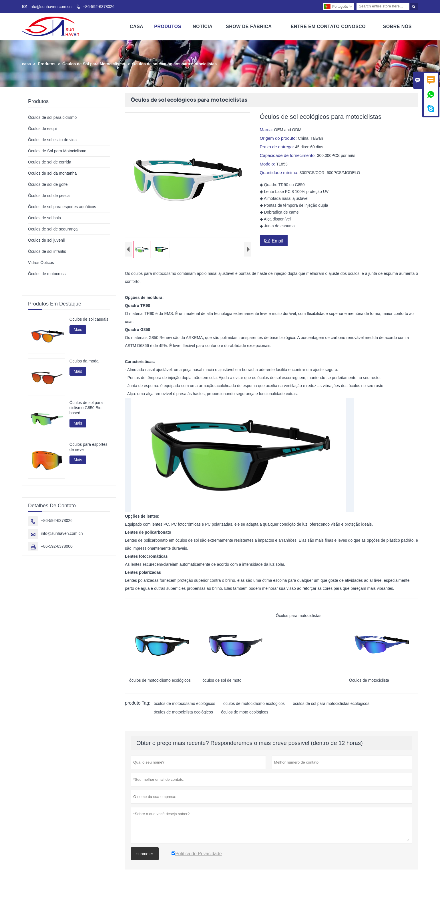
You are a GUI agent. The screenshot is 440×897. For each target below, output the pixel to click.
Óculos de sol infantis (47, 251)
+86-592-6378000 (57, 546)
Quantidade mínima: (280, 172)
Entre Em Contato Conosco (328, 26)
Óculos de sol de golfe (48, 184)
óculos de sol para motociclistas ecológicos (331, 705)
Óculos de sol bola (44, 218)
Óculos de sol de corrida (49, 162)
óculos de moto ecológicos (244, 713)
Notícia (202, 26)
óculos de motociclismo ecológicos (184, 705)
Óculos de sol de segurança (53, 229)
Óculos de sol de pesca (49, 195)
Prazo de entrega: (277, 146)
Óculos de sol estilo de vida (52, 139)
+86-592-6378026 (99, 6)
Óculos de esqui (42, 128)
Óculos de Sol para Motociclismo (93, 64)
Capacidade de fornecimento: (288, 155)
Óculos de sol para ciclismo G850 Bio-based (86, 408)
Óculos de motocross (47, 273)
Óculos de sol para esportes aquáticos (62, 206)
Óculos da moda (84, 361)
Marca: (267, 129)
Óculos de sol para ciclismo (52, 117)
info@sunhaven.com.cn (51, 6)
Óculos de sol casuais (88, 319)
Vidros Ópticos (41, 262)
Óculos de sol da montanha (52, 173)
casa (26, 64)
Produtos (167, 26)
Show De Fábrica (249, 26)
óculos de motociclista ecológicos (183, 713)
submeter (144, 855)
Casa (136, 26)
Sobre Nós (397, 26)
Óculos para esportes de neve (88, 447)
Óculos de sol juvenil (46, 240)
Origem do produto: (279, 138)
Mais (78, 329)
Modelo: (268, 163)
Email (273, 240)
